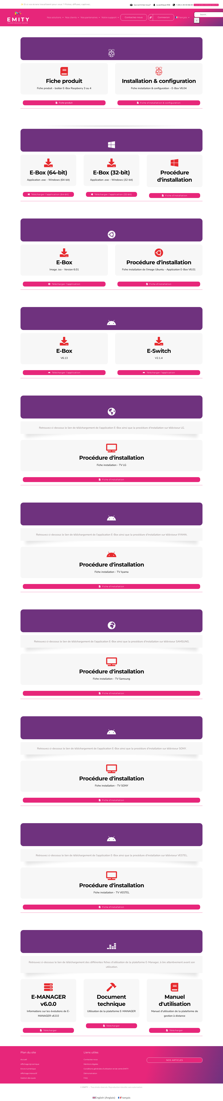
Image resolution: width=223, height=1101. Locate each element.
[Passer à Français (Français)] (124, 1097)
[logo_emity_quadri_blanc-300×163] (18, 13)
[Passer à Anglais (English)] (104, 1097)
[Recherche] (197, 20)
